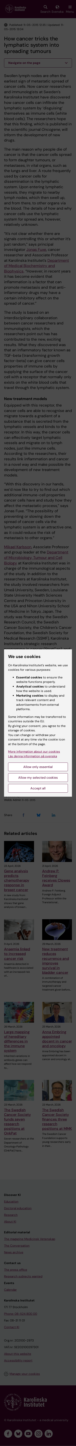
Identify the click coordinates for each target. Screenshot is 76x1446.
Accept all (38, 788)
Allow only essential (38, 767)
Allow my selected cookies (38, 777)
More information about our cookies (34, 752)
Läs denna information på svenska (32, 756)
